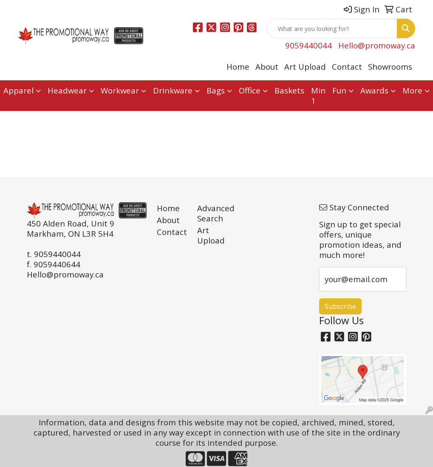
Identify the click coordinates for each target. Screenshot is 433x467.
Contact (347, 66)
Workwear (120, 90)
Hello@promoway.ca (376, 45)
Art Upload (305, 66)
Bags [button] (216, 90)
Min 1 (318, 95)
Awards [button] (374, 90)
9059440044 (308, 45)
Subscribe (340, 306)
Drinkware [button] (172, 90)
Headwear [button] (67, 90)
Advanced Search (212, 213)
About (266, 66)
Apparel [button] (18, 90)
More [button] (412, 90)
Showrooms (390, 66)
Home (237, 66)
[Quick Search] (332, 28)
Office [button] (249, 90)
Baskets (289, 90)
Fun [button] (339, 90)
